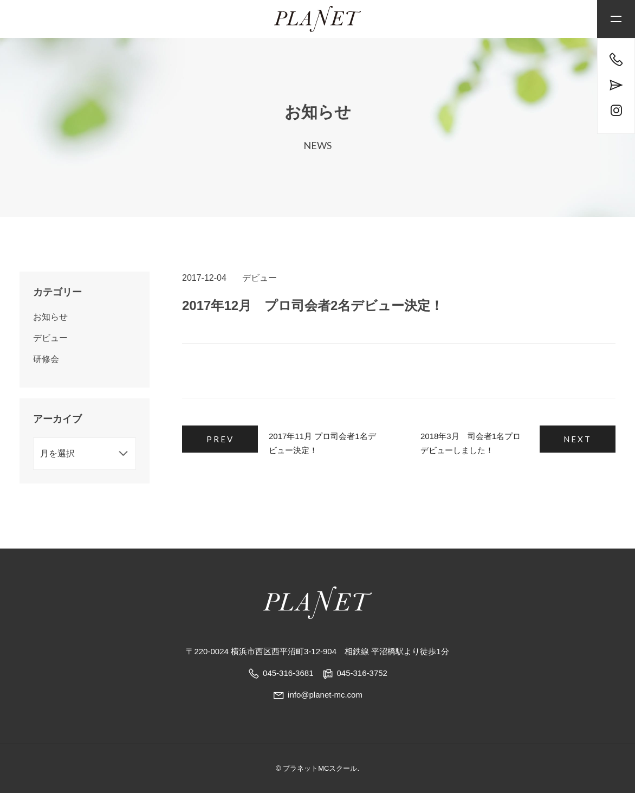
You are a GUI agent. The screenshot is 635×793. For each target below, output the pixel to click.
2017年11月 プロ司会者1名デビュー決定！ (322, 443)
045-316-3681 (288, 673)
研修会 (46, 359)
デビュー (259, 277)
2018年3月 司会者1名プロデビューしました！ (470, 443)
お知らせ (50, 316)
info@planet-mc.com (317, 694)
